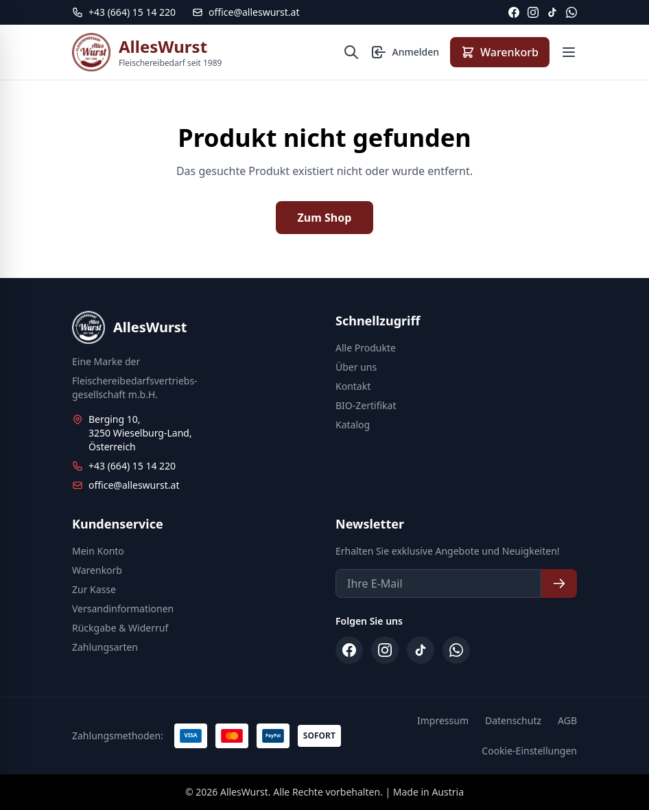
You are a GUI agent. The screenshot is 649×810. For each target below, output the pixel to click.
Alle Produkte (365, 347)
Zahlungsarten (105, 646)
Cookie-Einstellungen (529, 750)
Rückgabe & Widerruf (120, 627)
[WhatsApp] (571, 12)
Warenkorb (97, 570)
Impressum (443, 720)
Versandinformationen (123, 608)
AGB (567, 720)
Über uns (356, 366)
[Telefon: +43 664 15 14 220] (124, 12)
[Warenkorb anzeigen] (500, 52)
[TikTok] (552, 12)
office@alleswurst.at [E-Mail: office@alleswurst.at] (245, 12)
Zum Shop (325, 217)
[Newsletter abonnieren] (559, 583)
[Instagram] (533, 12)
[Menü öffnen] (568, 52)
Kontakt (352, 386)
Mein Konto (98, 550)
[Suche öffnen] (351, 52)
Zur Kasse (94, 589)
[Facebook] (513, 12)
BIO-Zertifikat (365, 405)
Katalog (352, 424)
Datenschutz (513, 720)
